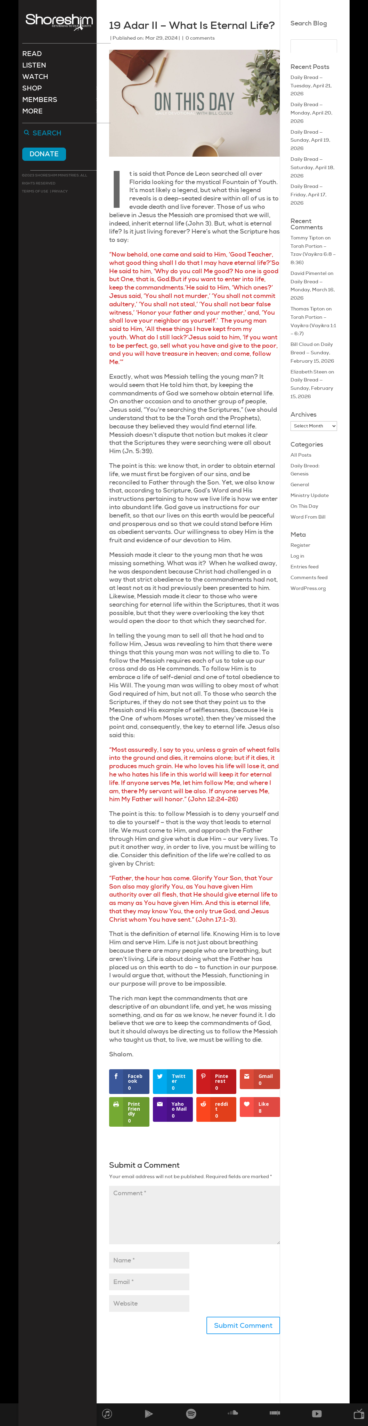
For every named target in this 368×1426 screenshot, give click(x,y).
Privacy (59, 192)
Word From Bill (308, 517)
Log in (297, 556)
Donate (44, 154)
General (300, 484)
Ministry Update (310, 495)
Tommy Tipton (307, 238)
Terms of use (35, 192)
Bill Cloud (302, 344)
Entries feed (305, 567)
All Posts (301, 455)
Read (32, 55)
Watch (35, 78)
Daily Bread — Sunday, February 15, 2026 (312, 352)
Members (39, 101)
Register (300, 545)
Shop (32, 90)
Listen (34, 67)
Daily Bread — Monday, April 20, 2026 (311, 112)
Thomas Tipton (308, 309)
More (32, 113)
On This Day (304, 506)
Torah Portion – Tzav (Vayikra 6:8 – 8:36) (313, 254)
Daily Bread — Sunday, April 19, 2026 (310, 140)
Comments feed (309, 577)
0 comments (200, 38)
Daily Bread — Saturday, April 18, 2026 (312, 167)
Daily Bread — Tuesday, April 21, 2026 (311, 85)
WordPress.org (308, 588)
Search (47, 134)
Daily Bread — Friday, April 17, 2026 (308, 194)
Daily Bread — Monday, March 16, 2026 (313, 289)
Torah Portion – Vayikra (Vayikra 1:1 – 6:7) (313, 325)
